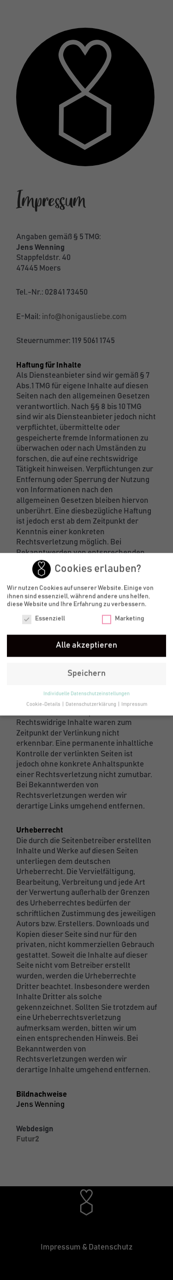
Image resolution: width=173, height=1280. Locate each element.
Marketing (123, 618)
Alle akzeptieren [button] (86, 644)
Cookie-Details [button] (43, 703)
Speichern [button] (86, 672)
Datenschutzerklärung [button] (91, 703)
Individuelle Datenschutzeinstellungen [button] (86, 692)
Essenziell (43, 618)
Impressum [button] (134, 703)
